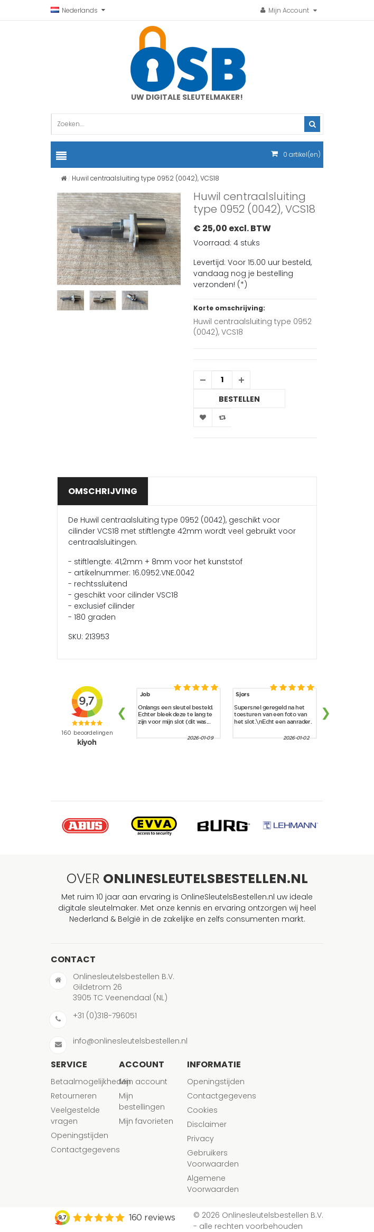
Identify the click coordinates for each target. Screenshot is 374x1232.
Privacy (200, 1138)
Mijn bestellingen (142, 1101)
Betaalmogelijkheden (91, 1081)
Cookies (202, 1110)
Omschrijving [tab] (102, 491)
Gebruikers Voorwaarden (213, 1158)
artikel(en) (302, 154)
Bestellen (239, 399)
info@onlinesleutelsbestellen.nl (130, 1041)
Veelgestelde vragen (75, 1115)
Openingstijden (79, 1135)
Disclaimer (207, 1124)
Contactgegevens (85, 1149)
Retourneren (74, 1096)
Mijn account (143, 1081)
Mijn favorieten (146, 1121)
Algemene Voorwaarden (213, 1184)
